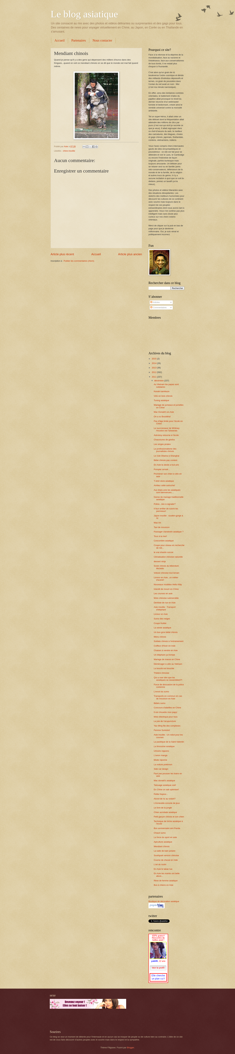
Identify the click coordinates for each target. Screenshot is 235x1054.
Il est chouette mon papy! (165, 712)
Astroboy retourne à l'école (166, 435)
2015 (154, 358)
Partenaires (78, 40)
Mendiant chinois (162, 846)
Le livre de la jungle (163, 807)
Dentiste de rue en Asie (164, 602)
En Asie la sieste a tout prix (166, 465)
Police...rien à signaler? (165, 504)
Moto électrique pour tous (165, 717)
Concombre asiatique (164, 540)
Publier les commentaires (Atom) (79, 261)
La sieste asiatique (162, 627)
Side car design (161, 769)
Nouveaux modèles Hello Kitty (168, 584)
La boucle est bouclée (164, 668)
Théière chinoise (161, 673)
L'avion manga (160, 755)
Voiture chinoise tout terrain (166, 573)
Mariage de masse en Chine (167, 659)
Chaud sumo (160, 833)
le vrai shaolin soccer (163, 552)
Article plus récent (62, 254)
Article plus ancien (130, 254)
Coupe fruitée (160, 623)
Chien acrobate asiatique (165, 812)
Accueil (60, 40)
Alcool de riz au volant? (164, 798)
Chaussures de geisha (164, 439)
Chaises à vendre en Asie (166, 650)
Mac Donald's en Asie (164, 412)
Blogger (130, 1047)
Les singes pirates (162, 444)
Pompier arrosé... (162, 469)
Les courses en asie (163, 593)
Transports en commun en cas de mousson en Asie (168, 697)
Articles (155, 302)
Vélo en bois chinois (163, 396)
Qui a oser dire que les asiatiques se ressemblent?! (168, 678)
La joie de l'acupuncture (165, 721)
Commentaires (158, 307)
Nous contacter (102, 40)
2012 (154, 372)
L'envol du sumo (161, 691)
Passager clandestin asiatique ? (168, 531)
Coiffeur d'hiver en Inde (164, 646)
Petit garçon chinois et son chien (169, 816)
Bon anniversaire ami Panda (167, 828)
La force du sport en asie (165, 837)
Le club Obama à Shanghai (166, 456)
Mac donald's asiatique (164, 780)
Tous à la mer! (160, 536)
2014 (154, 363)
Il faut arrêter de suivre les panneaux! (166, 509)
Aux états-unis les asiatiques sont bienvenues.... (167, 491)
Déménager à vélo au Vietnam (168, 664)
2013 (154, 367)
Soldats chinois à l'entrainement (168, 641)
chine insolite (69, 151)
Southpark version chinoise (166, 855)
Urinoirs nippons (161, 751)
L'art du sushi (160, 864)
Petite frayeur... (161, 794)
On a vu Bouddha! (162, 416)
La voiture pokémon (163, 764)
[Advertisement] (88, 1019)
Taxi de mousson (162, 527)
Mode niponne (160, 760)
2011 (154, 377)
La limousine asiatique (164, 746)
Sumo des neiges (162, 618)
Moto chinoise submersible (166, 598)
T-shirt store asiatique (164, 481)
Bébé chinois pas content (165, 460)
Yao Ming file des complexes (167, 726)
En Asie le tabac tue (163, 869)
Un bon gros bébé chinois (166, 632)
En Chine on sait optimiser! (166, 789)
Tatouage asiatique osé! (165, 785)
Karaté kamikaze (161, 391)
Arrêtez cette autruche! (164, 485)
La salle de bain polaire (164, 851)
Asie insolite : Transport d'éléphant (165, 608)
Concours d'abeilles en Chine (167, 707)
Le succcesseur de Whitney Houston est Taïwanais (166, 429)
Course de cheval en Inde (166, 860)
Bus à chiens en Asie (163, 885)
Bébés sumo (159, 703)
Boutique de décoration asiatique (164, 901)
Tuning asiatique (161, 400)
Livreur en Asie (161, 614)
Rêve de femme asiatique (166, 880)
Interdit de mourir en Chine (166, 589)
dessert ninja (160, 561)
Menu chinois (160, 637)
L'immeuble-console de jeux (167, 803)
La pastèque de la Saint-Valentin (169, 742)
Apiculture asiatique (163, 842)
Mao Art (157, 522)
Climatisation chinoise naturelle (168, 557)
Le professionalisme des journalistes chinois (165, 450)
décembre (159, 380)
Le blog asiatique (84, 14)
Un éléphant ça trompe (164, 655)
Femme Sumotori (162, 730)
